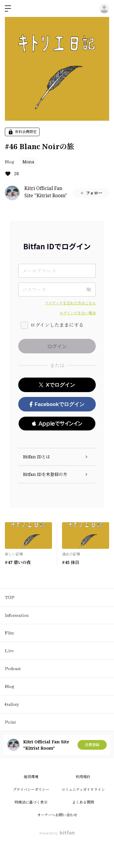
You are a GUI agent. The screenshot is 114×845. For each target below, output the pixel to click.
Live (9, 650)
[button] (57, 423)
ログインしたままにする (57, 325)
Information (17, 615)
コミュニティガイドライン (83, 789)
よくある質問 (83, 802)
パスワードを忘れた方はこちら (70, 303)
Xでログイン (57, 385)
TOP (9, 597)
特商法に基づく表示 (31, 802)
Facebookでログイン (57, 404)
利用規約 (83, 776)
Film (9, 632)
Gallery (12, 704)
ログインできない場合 (78, 313)
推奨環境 (31, 776)
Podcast (13, 668)
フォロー (91, 193)
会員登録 (92, 744)
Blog (9, 161)
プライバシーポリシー (31, 789)
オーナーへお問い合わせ (57, 814)
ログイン (104, 8)
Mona (28, 162)
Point (10, 722)
